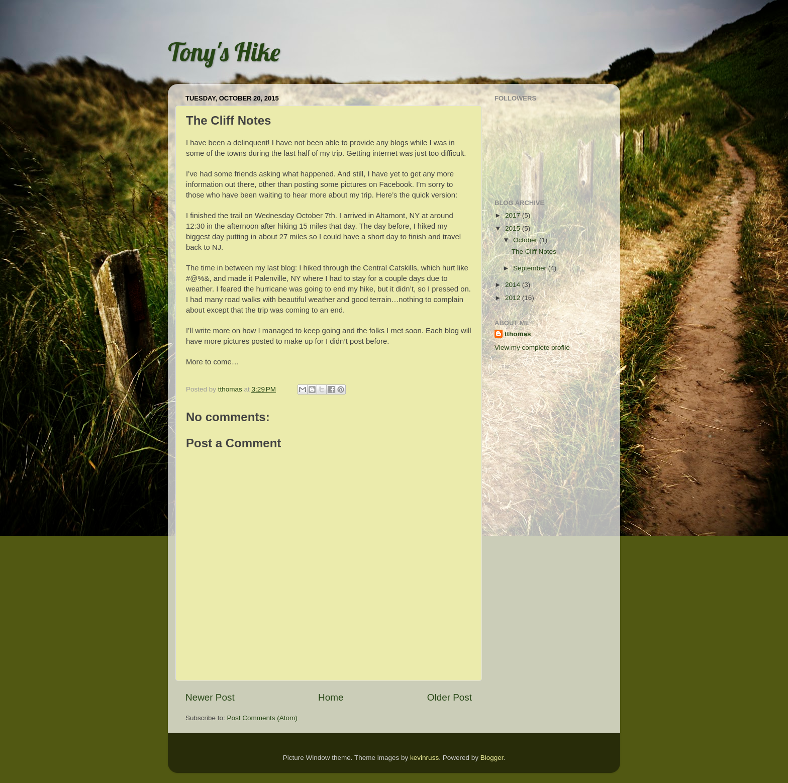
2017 (513, 215)
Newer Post (210, 697)
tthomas (518, 334)
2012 (513, 298)
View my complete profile (532, 347)
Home (330, 697)
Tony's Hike (224, 52)
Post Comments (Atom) (262, 718)
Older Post (449, 697)
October (526, 240)
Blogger (492, 757)
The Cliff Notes (534, 251)
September (530, 268)
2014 (513, 284)
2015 (513, 228)
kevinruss (424, 757)
